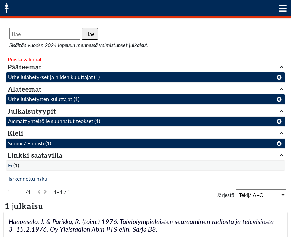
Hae (89, 34)
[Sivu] (13, 192)
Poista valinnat (25, 59)
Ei (10, 165)
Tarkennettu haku (27, 178)
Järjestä (225, 195)
